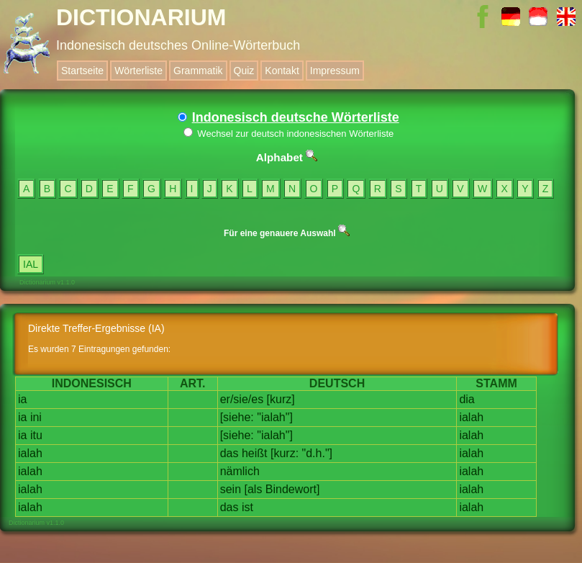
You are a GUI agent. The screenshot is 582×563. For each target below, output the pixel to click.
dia (466, 399)
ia (22, 399)
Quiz (244, 70)
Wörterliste (138, 70)
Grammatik (197, 70)
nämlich (240, 471)
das (229, 453)
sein (230, 489)
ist (247, 507)
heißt (255, 453)
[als (253, 489)
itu (36, 435)
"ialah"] (275, 417)
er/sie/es (241, 399)
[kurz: (284, 453)
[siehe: (237, 417)
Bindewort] (292, 489)
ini (36, 417)
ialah (471, 417)
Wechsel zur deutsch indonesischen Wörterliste (288, 133)
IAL (30, 264)
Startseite (82, 70)
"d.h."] (317, 453)
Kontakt (282, 70)
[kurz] (281, 399)
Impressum (335, 70)
